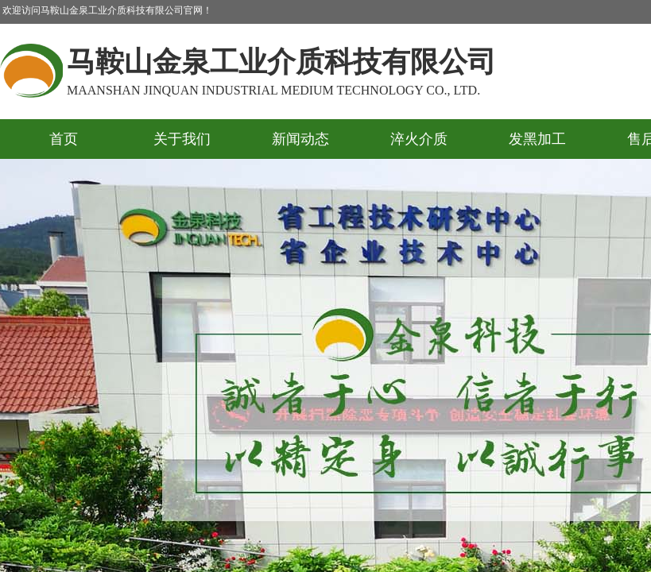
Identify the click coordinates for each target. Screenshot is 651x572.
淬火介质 (419, 139)
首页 (63, 139)
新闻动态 (300, 139)
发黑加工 (537, 139)
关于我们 (182, 139)
